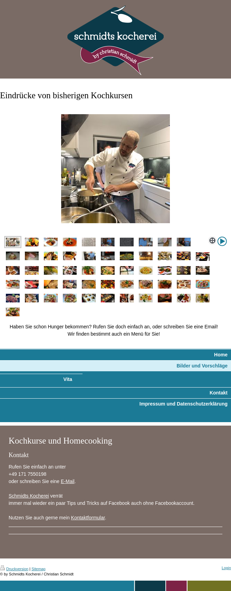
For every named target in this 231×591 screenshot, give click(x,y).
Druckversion (14, 569)
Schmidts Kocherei (29, 496)
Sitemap (38, 569)
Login (226, 568)
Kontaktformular (88, 517)
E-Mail (68, 481)
